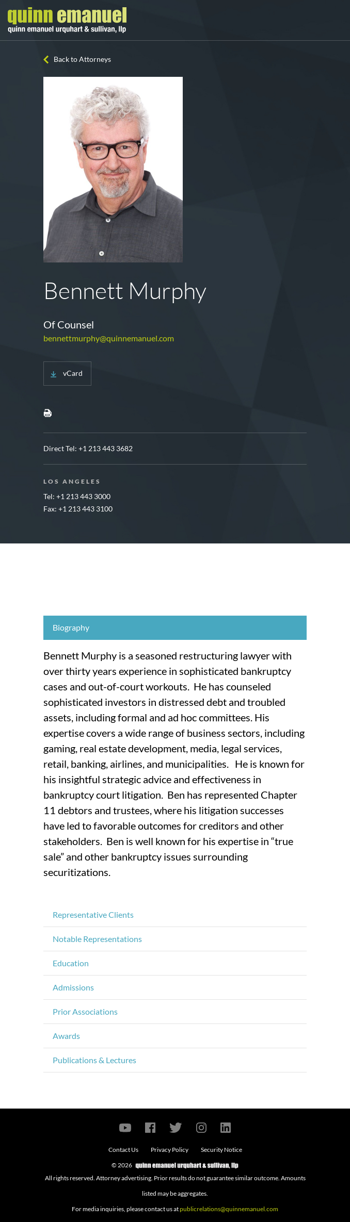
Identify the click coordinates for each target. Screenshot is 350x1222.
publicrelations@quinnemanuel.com (229, 1209)
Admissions (73, 987)
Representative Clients (93, 914)
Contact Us (123, 1149)
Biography (71, 627)
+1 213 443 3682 (105, 448)
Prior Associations (85, 1011)
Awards (66, 1036)
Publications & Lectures (94, 1060)
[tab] (175, 628)
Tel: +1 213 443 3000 (76, 496)
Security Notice (221, 1149)
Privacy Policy (169, 1149)
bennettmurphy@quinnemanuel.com (108, 338)
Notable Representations (97, 939)
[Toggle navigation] (333, 20)
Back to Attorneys (82, 59)
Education (71, 963)
